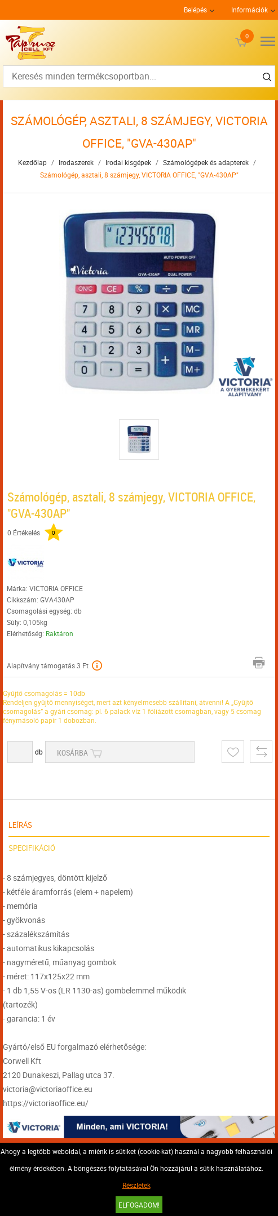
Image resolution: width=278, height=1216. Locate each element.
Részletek (136, 1185)
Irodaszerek (76, 162)
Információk (249, 9)
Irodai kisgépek (128, 162)
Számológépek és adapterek (206, 162)
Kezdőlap (32, 162)
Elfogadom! (139, 1204)
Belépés (195, 9)
